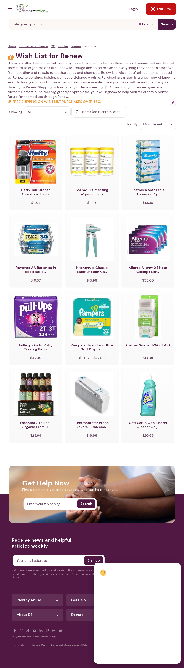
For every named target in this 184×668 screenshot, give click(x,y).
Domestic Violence (33, 46)
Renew (76, 46)
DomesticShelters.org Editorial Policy (70, 644)
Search (167, 24)
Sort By (132, 124)
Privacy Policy (19, 644)
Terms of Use (38, 644)
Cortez (63, 46)
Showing (15, 112)
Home (12, 46)
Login (133, 9)
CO (53, 46)
